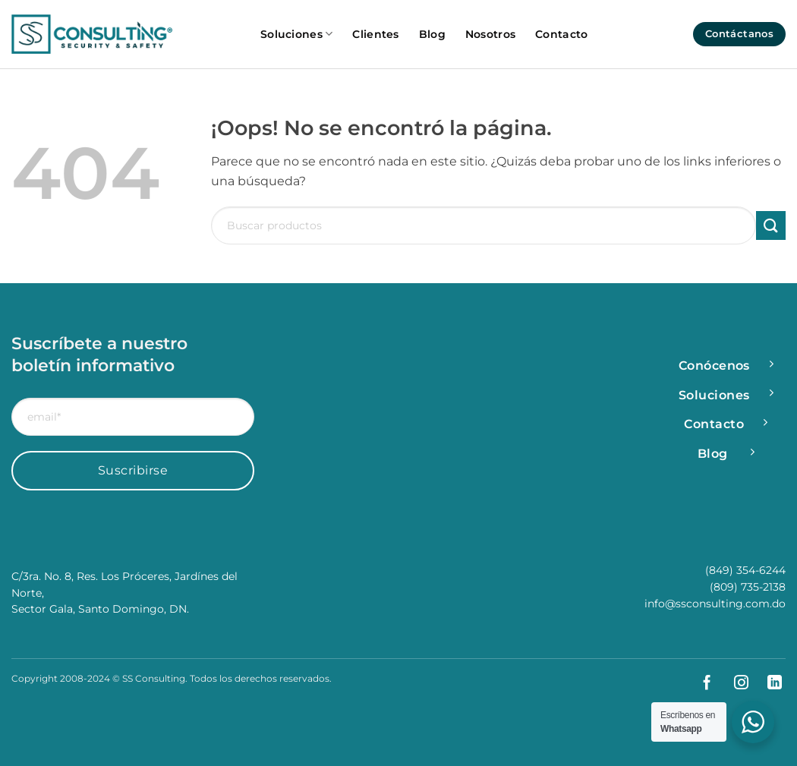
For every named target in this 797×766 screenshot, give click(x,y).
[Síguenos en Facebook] (701, 684)
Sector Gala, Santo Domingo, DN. (100, 609)
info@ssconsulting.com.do (715, 603)
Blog (432, 34)
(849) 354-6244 (745, 570)
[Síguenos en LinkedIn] (768, 684)
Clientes (375, 34)
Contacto (561, 34)
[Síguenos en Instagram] (735, 684)
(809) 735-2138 (748, 587)
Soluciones (296, 34)
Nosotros (490, 34)
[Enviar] (771, 226)
